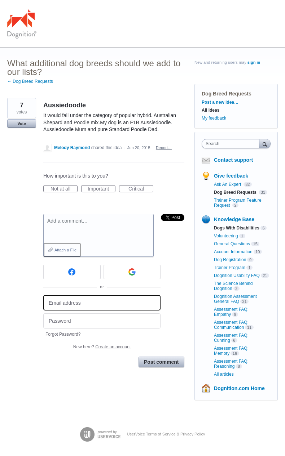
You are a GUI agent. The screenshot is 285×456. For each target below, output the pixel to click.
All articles (224, 374)
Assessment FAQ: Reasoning (231, 364)
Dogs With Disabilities (236, 228)
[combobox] (232, 143)
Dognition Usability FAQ (237, 275)
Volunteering (226, 235)
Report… (164, 148)
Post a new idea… (220, 102)
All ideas (210, 110)
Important (101, 189)
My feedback (214, 118)
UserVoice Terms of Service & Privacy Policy (166, 434)
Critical (140, 189)
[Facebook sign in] (72, 272)
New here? (102, 346)
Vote (21, 123)
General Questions (232, 243)
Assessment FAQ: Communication (231, 325)
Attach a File (65, 250)
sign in (253, 62)
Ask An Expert (228, 184)
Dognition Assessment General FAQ (235, 299)
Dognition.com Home (239, 388)
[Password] (102, 321)
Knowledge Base (234, 219)
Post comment (161, 362)
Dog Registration (230, 259)
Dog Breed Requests (226, 94)
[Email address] (102, 302)
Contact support (233, 159)
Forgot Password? (62, 334)
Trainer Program (229, 267)
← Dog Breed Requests (30, 81)
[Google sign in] (132, 272)
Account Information (233, 251)
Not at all (64, 189)
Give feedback (231, 176)
